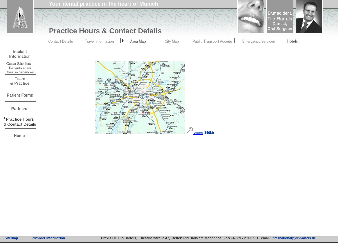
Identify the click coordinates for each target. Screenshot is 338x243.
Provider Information (48, 238)
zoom (198, 133)
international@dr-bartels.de (294, 238)
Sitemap (11, 238)
